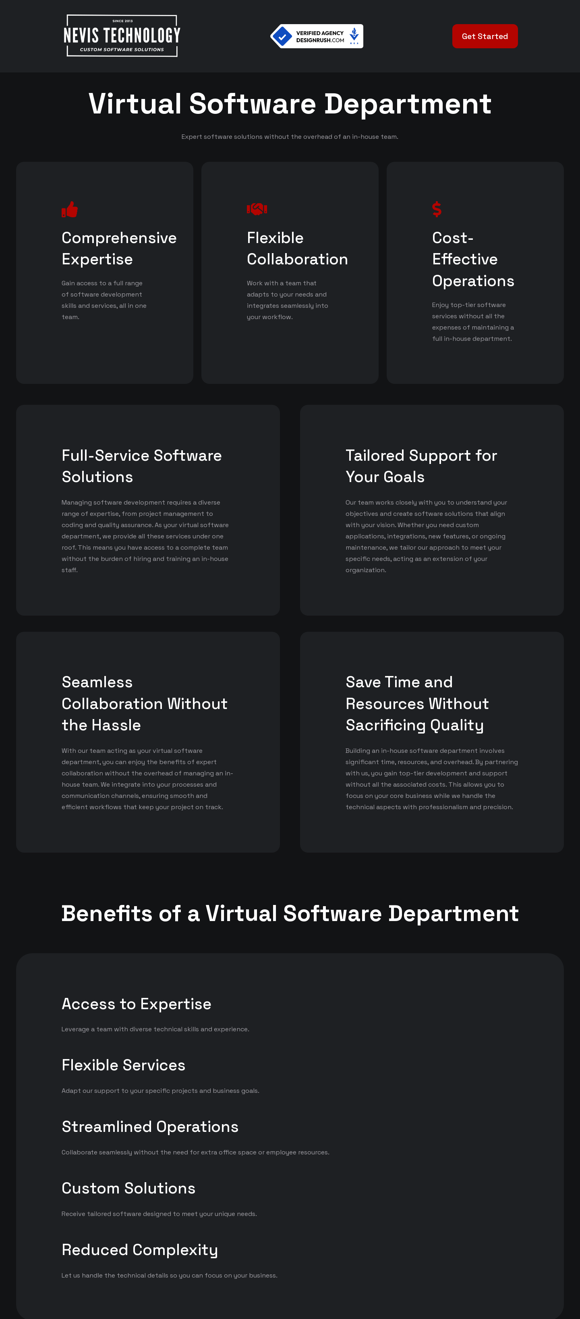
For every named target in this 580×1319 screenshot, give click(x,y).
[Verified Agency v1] (317, 36)
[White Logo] (121, 36)
